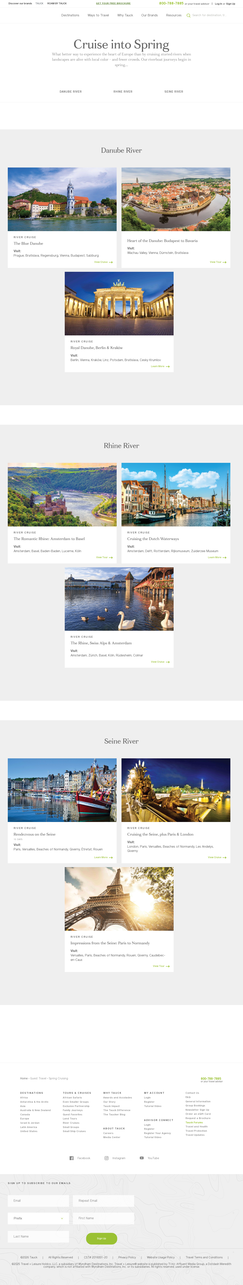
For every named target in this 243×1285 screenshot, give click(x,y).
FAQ (187, 1097)
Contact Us (192, 1093)
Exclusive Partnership (76, 1106)
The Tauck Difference (116, 1110)
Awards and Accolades (117, 1098)
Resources (174, 15)
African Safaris (72, 1098)
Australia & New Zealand (35, 1110)
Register (149, 1102)
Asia (22, 1106)
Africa (24, 1098)
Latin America (28, 1127)
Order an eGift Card (198, 1114)
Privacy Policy (127, 1257)
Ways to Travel (98, 15)
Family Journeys (73, 1110)
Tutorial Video (152, 1106)
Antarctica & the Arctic (34, 1102)
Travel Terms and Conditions (204, 1257)
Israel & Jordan (29, 1123)
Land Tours (70, 1119)
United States (28, 1131)
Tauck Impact (111, 1106)
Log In (219, 4)
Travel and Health (196, 1127)
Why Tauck (125, 15)
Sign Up (230, 4)
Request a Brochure (198, 1118)
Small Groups (71, 1127)
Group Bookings (195, 1106)
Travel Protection (196, 1131)
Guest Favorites (72, 1115)
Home (24, 1078)
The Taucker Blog (114, 1115)
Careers (108, 1133)
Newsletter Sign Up (197, 1110)
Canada (25, 1115)
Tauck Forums (194, 1123)
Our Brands (149, 15)
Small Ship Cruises (74, 1131)
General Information (198, 1102)
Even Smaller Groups (76, 1102)
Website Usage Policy (161, 1257)
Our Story (109, 1102)
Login (147, 1098)
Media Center (111, 1137)
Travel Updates (195, 1135)
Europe (24, 1119)
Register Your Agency (157, 1133)
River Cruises (71, 1123)
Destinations (70, 15)
